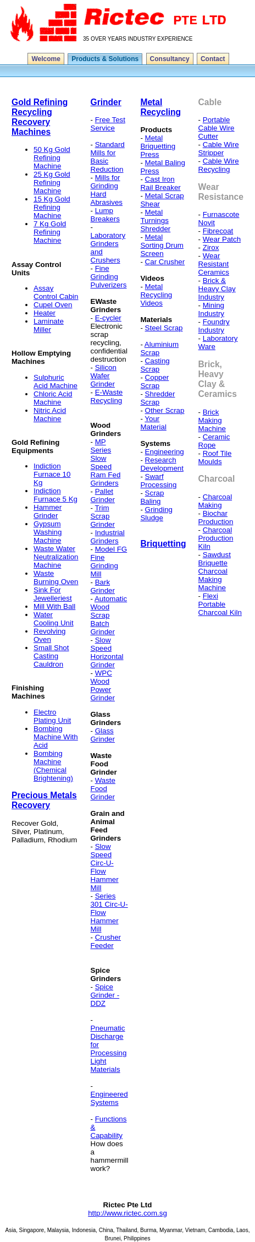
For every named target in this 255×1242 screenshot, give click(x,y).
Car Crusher (165, 262)
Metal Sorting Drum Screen (162, 245)
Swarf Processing (158, 480)
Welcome (45, 59)
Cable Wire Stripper (218, 148)
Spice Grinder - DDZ (105, 995)
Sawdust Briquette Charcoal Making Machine (214, 571)
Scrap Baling (152, 497)
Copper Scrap (154, 381)
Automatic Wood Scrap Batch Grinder (109, 615)
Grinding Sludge (156, 513)
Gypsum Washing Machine (48, 532)
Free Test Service (108, 124)
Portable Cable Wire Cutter (216, 128)
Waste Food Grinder (103, 788)
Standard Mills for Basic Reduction (108, 156)
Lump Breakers (105, 214)
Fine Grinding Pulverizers (109, 276)
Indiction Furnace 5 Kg (55, 495)
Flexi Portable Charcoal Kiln (220, 604)
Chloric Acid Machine (53, 398)
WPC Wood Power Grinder (103, 685)
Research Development (162, 464)
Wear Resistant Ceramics (213, 264)
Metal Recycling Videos (156, 294)
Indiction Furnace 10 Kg (52, 474)
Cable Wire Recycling (218, 165)
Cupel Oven (53, 305)
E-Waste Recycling (107, 396)
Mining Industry (211, 309)
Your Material (153, 423)
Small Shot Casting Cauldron (51, 656)
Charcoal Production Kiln (216, 538)
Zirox (211, 247)
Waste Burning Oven (56, 577)
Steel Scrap (164, 328)
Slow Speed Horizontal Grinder (107, 652)
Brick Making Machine (212, 420)
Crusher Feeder (106, 941)
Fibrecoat (218, 231)
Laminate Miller (49, 325)
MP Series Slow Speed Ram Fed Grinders (106, 462)
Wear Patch (222, 239)
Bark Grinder (103, 586)
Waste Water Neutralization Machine (56, 556)
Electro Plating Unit (52, 716)
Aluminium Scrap (159, 348)
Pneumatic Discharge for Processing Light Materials (109, 1049)
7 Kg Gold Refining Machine (50, 232)
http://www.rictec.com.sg (127, 1213)
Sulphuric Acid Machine (55, 381)
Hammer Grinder (48, 511)
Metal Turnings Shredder (155, 220)
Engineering (164, 452)
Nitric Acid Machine (50, 414)
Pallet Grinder (103, 495)
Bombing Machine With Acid (56, 736)
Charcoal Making (215, 501)
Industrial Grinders (108, 537)
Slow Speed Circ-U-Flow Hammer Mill (105, 867)
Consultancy (170, 59)
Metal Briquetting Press (157, 146)
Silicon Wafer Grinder (104, 375)
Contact (213, 59)
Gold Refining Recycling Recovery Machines (40, 117)
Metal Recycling (160, 107)
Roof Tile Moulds (215, 457)
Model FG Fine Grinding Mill (109, 561)
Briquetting (163, 543)
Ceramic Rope (214, 441)
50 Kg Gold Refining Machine (52, 157)
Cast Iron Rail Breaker (160, 183)
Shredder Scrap (157, 398)
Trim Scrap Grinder (103, 516)
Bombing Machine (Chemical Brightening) (53, 765)
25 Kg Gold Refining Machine (52, 182)
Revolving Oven (50, 635)
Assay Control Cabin (56, 292)
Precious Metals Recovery (44, 800)
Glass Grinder (103, 735)
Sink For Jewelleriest (53, 594)
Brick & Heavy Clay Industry (217, 288)
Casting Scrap (154, 365)
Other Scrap (165, 410)
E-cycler (108, 318)
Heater (45, 313)
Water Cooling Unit (54, 619)
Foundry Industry (214, 326)
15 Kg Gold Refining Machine (52, 207)
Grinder (106, 102)
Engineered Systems (109, 1098)
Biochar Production (216, 517)
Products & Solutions (104, 59)
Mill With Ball (54, 606)
